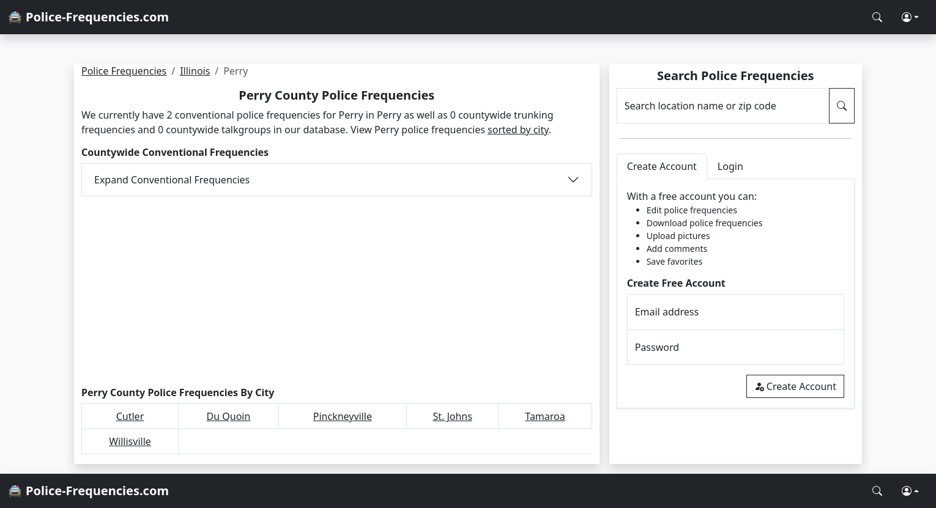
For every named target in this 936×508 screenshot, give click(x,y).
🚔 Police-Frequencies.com (88, 17)
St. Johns (452, 416)
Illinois (195, 71)
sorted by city (518, 129)
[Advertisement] (336, 291)
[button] (910, 17)
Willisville (130, 441)
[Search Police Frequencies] (877, 17)
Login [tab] (730, 166)
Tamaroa (545, 416)
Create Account (795, 386)
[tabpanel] (736, 293)
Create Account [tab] (662, 166)
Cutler (130, 416)
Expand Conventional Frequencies (172, 179)
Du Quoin (229, 416)
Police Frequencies (123, 71)
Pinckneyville (342, 416)
